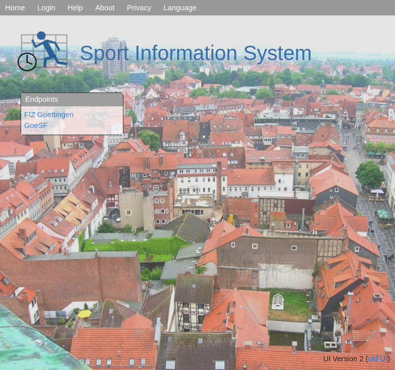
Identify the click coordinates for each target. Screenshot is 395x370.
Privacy (139, 8)
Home (15, 8)
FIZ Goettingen (49, 114)
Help (75, 8)
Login (46, 8)
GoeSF (36, 125)
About (105, 8)
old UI (378, 359)
